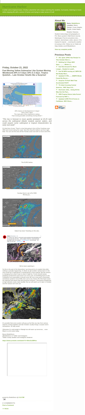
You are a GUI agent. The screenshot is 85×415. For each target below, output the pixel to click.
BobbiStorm (76, 23)
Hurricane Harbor (14, 6)
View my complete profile (63, 49)
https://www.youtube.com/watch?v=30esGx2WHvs (19, 340)
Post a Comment (8, 405)
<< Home (5, 408)
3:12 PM (21, 397)
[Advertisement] (23, 39)
